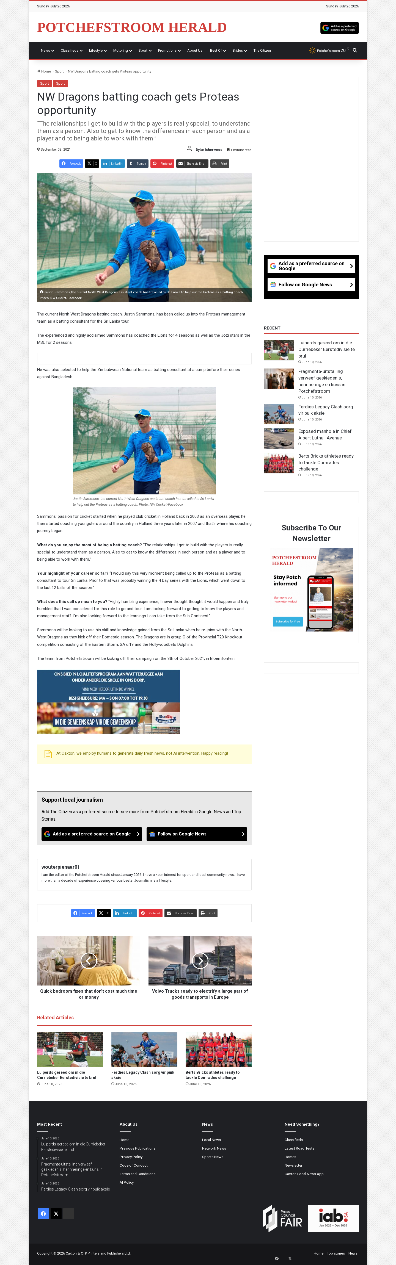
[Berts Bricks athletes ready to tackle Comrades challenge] (219, 1049)
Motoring (120, 50)
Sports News (212, 1157)
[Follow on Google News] (197, 834)
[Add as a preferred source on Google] (339, 27)
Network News (214, 1148)
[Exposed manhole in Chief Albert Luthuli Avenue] (279, 438)
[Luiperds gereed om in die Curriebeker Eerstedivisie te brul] (70, 1049)
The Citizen (262, 50)
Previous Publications (137, 1148)
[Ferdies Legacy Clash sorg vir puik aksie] (144, 1049)
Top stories (336, 1253)
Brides (238, 50)
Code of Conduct (134, 1165)
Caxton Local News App (304, 1174)
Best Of (216, 50)
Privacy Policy (131, 1157)
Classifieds (69, 50)
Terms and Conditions (137, 1174)
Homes (290, 1157)
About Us (194, 50)
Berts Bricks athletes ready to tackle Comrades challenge (326, 462)
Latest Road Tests (299, 1148)
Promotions (167, 50)
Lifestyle (96, 50)
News (45, 50)
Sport (143, 50)
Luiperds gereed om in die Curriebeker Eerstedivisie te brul (326, 349)
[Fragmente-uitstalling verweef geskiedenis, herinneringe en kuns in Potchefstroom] (279, 378)
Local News (211, 1139)
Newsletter (293, 1165)
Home (44, 71)
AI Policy (127, 1182)
